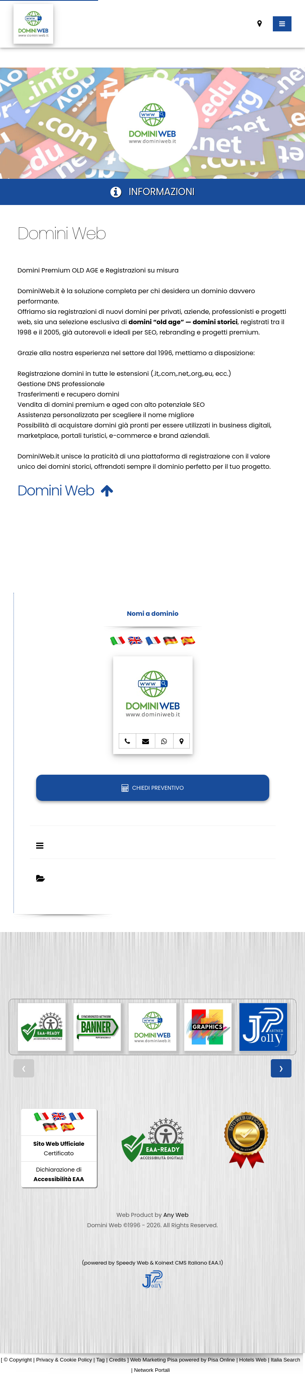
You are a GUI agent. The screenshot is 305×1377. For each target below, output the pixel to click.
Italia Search (285, 1360)
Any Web (176, 1215)
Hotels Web (252, 1360)
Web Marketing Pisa (154, 1360)
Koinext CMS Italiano (181, 1263)
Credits (117, 1360)
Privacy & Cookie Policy (64, 1360)
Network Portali (152, 1370)
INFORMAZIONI (152, 191)
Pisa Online (221, 1360)
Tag (100, 1360)
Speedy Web (132, 1263)
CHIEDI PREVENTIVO (152, 788)
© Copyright (18, 1360)
